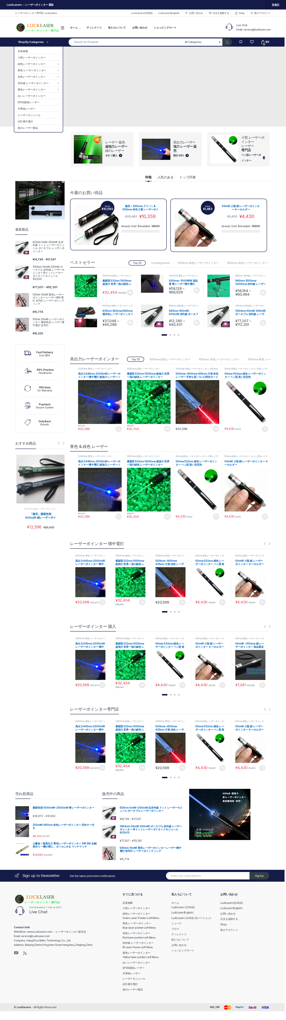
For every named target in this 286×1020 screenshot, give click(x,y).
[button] (164, 335)
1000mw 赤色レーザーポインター (247, 263)
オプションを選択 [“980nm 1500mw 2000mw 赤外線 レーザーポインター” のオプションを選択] (263, 292)
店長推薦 (23, 51)
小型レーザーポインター (31, 57)
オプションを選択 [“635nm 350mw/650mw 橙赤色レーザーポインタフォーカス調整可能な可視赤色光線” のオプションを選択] (130, 323)
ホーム (74, 27)
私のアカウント (260, 13)
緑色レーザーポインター (31, 63)
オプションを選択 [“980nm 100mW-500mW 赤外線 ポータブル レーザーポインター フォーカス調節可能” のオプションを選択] (197, 323)
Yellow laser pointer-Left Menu (141, 957)
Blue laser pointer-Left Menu (139, 927)
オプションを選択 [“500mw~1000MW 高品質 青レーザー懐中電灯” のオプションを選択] (197, 290)
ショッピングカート (165, 27)
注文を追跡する (219, 13)
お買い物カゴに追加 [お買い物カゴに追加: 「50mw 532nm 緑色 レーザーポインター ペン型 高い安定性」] (265, 429)
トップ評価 (187, 177)
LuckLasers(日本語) (142, 13)
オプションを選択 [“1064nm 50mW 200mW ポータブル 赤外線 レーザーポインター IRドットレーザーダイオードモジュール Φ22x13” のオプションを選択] (263, 323)
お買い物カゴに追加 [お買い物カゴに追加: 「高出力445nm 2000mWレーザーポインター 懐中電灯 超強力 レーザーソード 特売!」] (118, 429)
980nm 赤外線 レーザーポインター (250, 276)
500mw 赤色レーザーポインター (118, 306)
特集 (148, 177)
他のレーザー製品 (28, 127)
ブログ (175, 928)
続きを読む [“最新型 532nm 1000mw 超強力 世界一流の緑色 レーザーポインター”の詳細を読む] (130, 292)
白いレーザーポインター (31, 95)
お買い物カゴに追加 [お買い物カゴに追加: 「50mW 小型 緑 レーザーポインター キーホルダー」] (265, 516)
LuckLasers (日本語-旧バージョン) (191, 917)
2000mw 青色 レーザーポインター (95, 368)
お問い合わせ (194, 13)
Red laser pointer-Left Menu (139, 937)
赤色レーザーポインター (31, 76)
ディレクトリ (94, 27)
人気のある (165, 177)
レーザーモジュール (29, 115)
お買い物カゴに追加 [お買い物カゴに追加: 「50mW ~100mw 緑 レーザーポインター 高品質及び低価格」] (262, 685)
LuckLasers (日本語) (183, 907)
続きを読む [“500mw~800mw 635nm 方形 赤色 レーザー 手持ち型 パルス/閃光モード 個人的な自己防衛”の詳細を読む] (216, 429)
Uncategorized (160, 263)
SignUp (259, 875)
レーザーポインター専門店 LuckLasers (36, 13)
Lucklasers (24, 1007)
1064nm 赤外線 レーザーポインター (249, 306)
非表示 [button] (275, 4)
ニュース (176, 923)
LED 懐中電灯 (25, 121)
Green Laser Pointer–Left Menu (141, 917)
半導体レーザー (26, 108)
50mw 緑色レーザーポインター (240, 368)
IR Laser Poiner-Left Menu (138, 947)
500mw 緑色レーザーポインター (40, 508)
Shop (240, 13)
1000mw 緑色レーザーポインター (198, 263)
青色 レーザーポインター (32, 70)
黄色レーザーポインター (31, 89)
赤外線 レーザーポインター (33, 83)
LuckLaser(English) (168, 13)
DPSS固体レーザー (29, 102)
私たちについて (117, 27)
